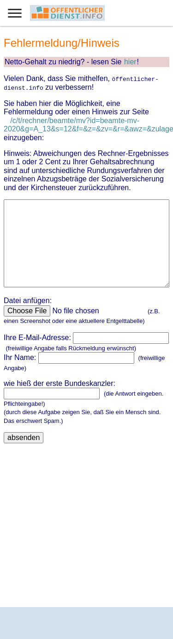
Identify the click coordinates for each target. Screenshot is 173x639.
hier (130, 62)
